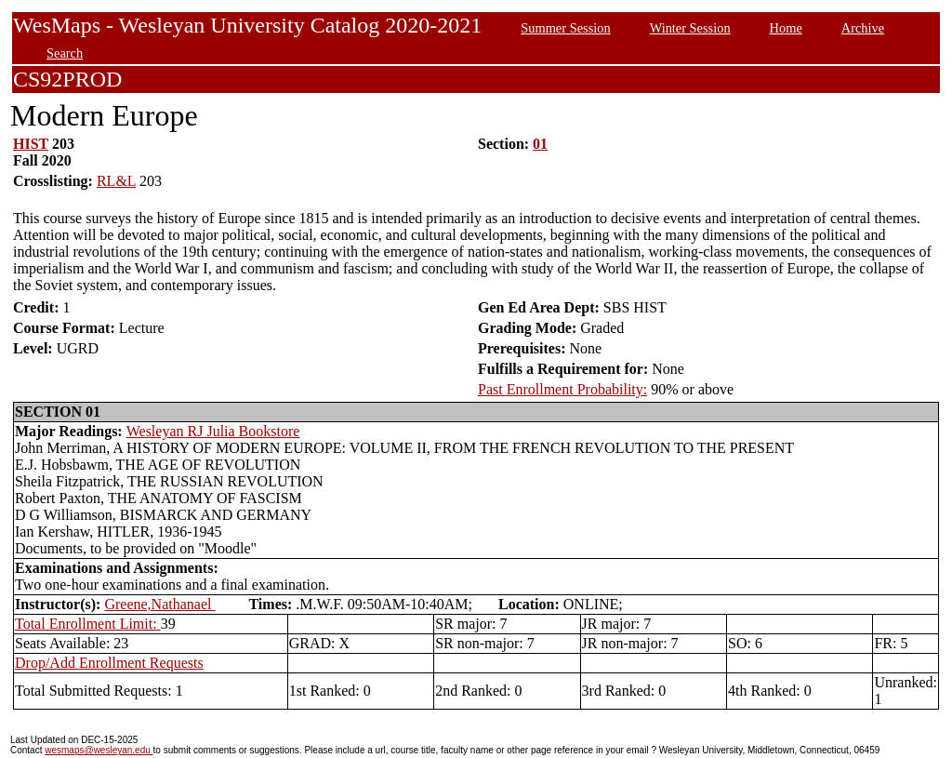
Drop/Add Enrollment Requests (109, 663)
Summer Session (565, 27)
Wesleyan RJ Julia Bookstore (213, 431)
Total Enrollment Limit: (88, 624)
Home (786, 27)
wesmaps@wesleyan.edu (98, 750)
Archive (862, 27)
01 (540, 144)
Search (64, 53)
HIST (30, 144)
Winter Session (690, 27)
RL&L (116, 181)
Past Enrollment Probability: (562, 389)
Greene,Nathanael (159, 604)
